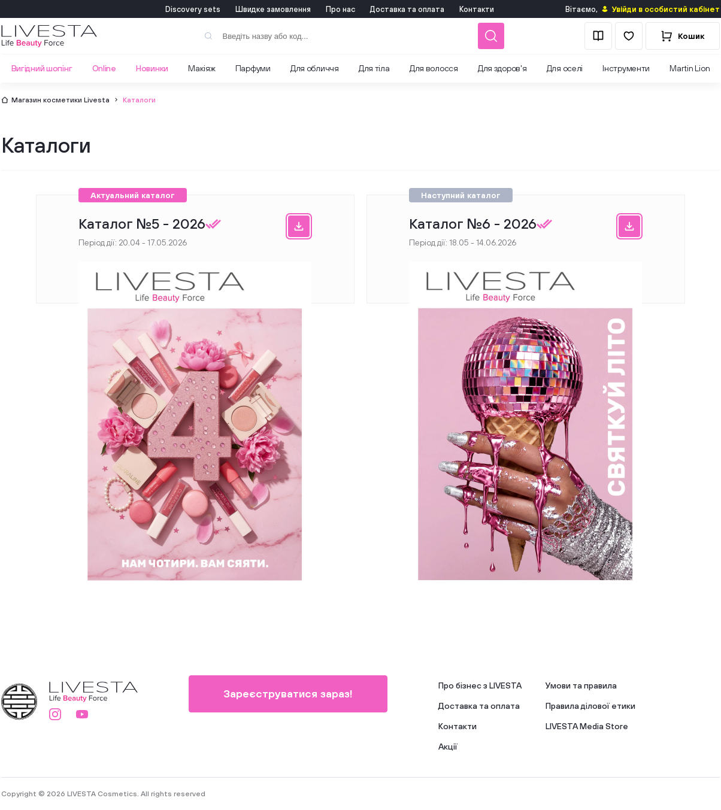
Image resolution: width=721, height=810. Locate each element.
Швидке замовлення (273, 9)
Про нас (340, 9)
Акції (448, 746)
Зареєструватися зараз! (288, 693)
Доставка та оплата (407, 9)
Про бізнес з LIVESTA (480, 685)
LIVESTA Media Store (587, 726)
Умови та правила (581, 685)
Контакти (476, 9)
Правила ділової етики (590, 706)
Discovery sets (192, 9)
